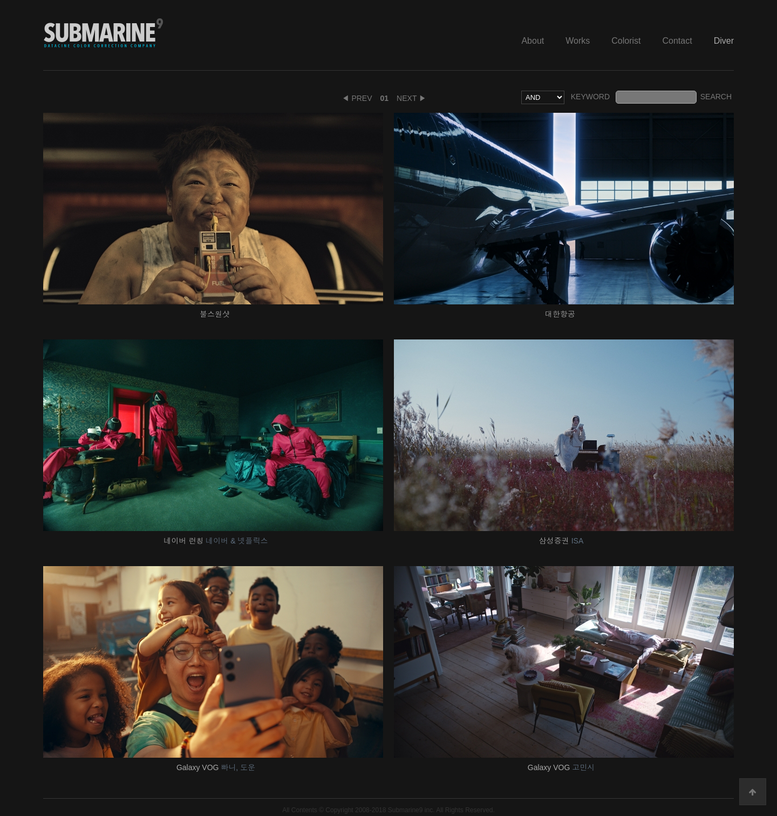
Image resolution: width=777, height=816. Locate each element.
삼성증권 (561, 540)
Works (577, 40)
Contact (677, 40)
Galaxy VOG (215, 767)
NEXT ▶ (411, 98)
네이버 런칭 (216, 540)
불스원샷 (216, 314)
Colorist (625, 40)
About (532, 40)
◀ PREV (357, 98)
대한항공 (561, 314)
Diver (724, 40)
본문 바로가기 (0, 0)
